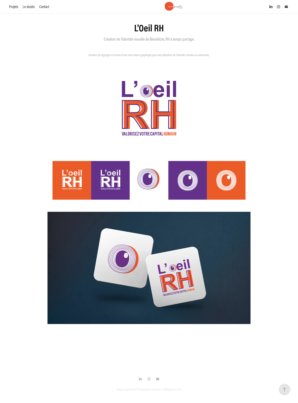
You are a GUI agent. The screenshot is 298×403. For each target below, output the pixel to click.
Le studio (29, 6)
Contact (44, 6)
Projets (13, 6)
